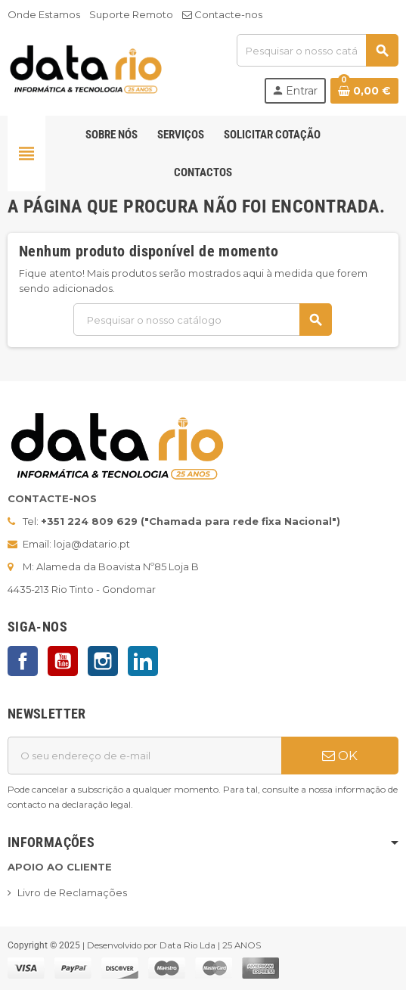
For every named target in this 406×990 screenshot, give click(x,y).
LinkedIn (143, 661)
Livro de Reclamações (72, 892)
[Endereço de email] (144, 755)
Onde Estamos (44, 14)
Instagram (103, 661)
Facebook (23, 661)
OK (340, 755)
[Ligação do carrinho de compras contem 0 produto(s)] (364, 91)
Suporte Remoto (131, 14)
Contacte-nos (222, 14)
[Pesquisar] (317, 50)
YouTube (63, 661)
